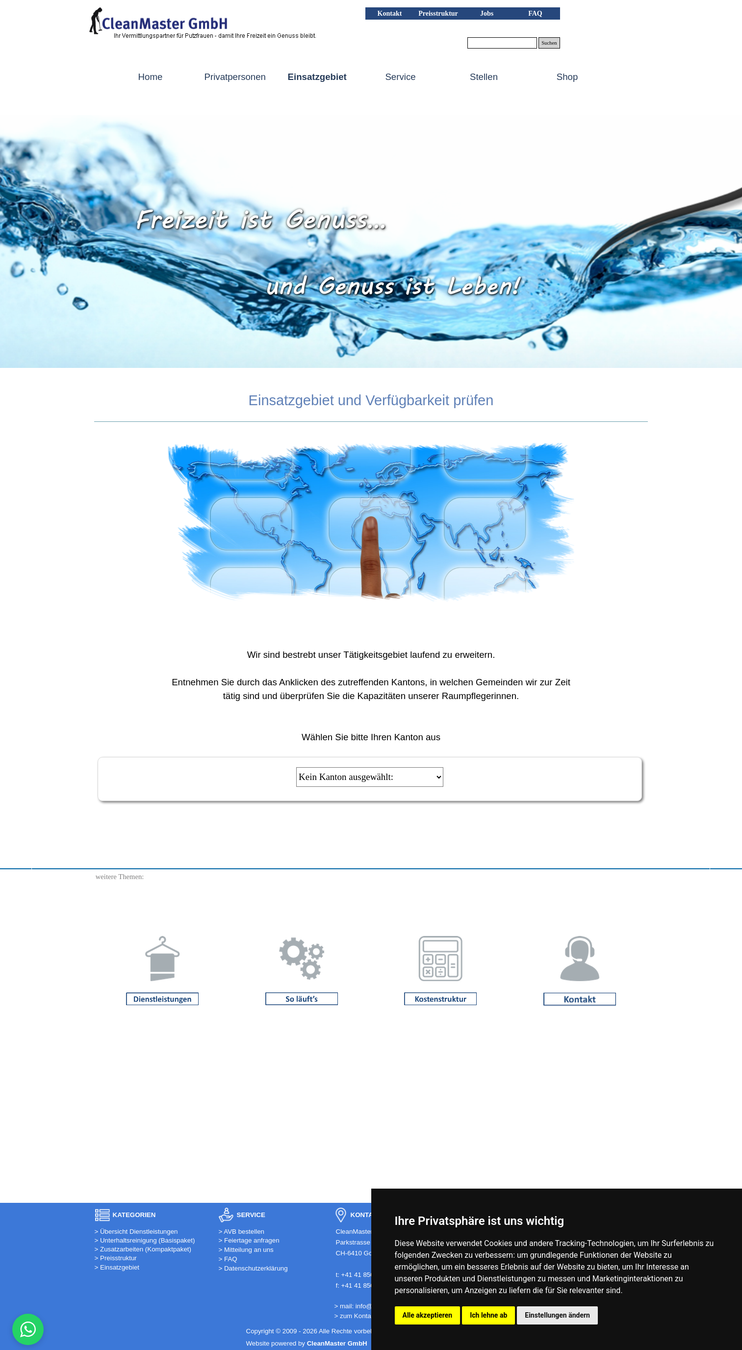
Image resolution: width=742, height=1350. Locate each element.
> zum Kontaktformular (367, 1316)
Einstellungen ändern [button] (557, 1315)
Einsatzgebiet (317, 77)
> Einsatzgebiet (117, 1267)
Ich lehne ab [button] (488, 1315)
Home (150, 77)
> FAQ (228, 1259)
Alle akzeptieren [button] (428, 1315)
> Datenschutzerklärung (253, 1268)
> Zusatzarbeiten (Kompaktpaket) (143, 1249)
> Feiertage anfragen (249, 1240)
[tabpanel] (371, 400)
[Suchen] (502, 43)
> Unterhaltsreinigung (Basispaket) (145, 1240)
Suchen (549, 43)
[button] (158, 20)
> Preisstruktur (116, 1258)
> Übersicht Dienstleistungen (136, 1231)
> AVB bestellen (242, 1231)
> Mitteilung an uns (246, 1249)
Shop (567, 77)
